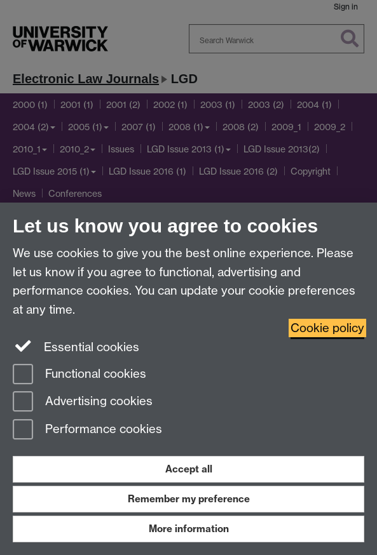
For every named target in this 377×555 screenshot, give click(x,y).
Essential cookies (76, 346)
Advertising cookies (83, 402)
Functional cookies (79, 375)
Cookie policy (327, 328)
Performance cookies (87, 430)
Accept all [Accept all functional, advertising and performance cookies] (188, 469)
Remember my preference (189, 499)
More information (189, 529)
